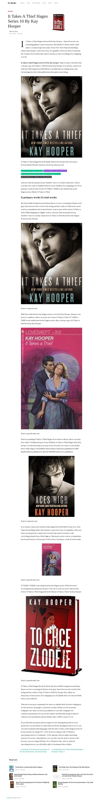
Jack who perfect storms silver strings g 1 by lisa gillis (40, 174)
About (44, 3)
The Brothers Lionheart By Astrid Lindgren (28, 767)
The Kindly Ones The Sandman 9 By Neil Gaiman (74, 767)
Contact (22, 3)
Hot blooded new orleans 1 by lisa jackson (36, 177)
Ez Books (9, 797)
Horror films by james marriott (55, 171)
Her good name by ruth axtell (31, 171)
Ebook (56, 3)
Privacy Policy (36, 3)
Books (50, 3)
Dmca (28, 3)
